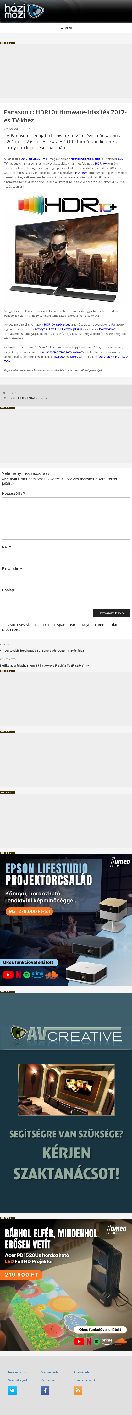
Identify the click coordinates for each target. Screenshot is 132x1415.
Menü (66, 28)
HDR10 (20, 398)
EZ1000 (59, 357)
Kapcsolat (48, 1380)
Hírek (13, 393)
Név (6, 547)
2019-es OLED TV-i (33, 159)
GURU (32, 129)
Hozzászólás (13, 493)
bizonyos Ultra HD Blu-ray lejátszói (58, 329)
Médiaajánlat (50, 1372)
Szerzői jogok (18, 1380)
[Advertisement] (66, 71)
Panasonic (34, 398)
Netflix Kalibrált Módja (85, 159)
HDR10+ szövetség (57, 324)
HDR (11, 398)
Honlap (8, 590)
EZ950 (73, 357)
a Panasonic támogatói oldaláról (63, 352)
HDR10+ (101, 163)
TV (46, 398)
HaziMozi (12, 3)
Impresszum (17, 1372)
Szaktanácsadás (85, 1380)
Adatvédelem (83, 1372)
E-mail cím (12, 568)
